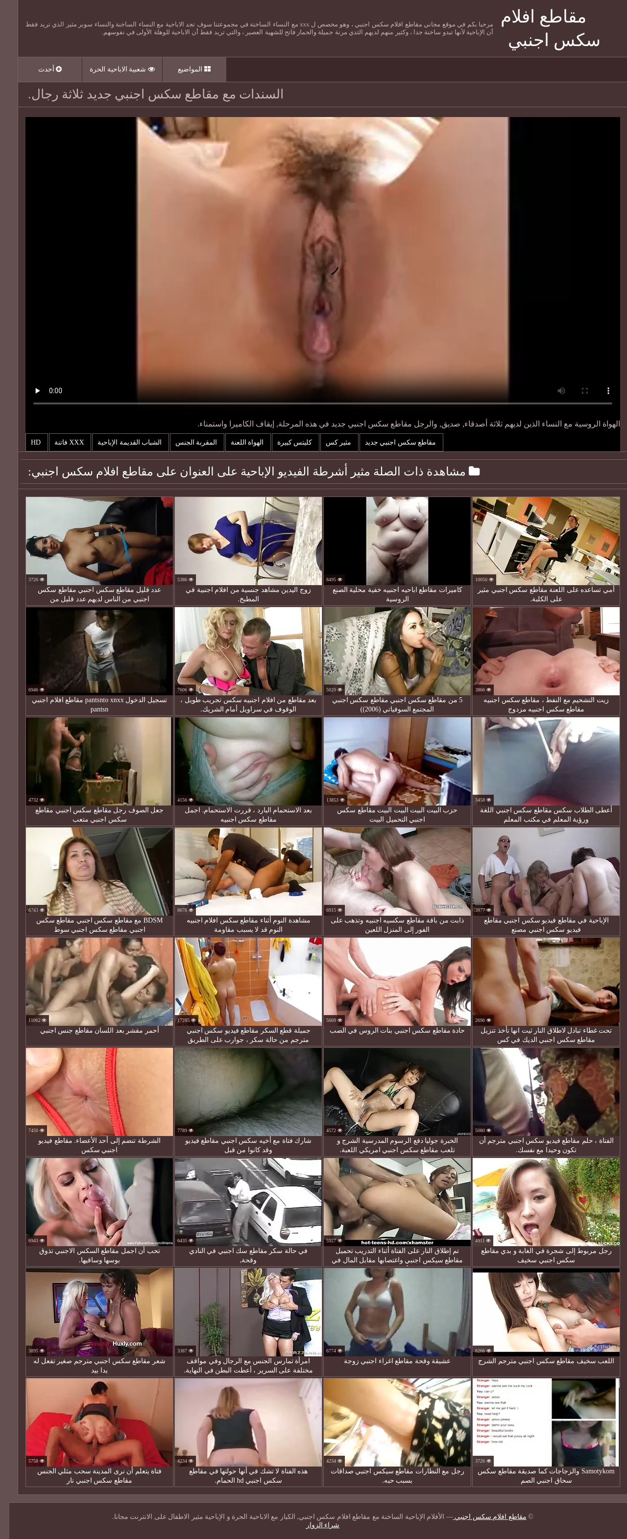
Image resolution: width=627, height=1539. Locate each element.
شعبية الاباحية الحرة (112, 69)
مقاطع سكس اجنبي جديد (392, 442)
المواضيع (185, 69)
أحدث (41, 69)
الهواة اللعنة (238, 442)
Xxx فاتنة (60, 442)
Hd (27, 442)
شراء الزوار (314, 1525)
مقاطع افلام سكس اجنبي (480, 1516)
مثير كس (330, 442)
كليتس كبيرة (286, 442)
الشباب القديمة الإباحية (121, 442)
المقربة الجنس (188, 442)
